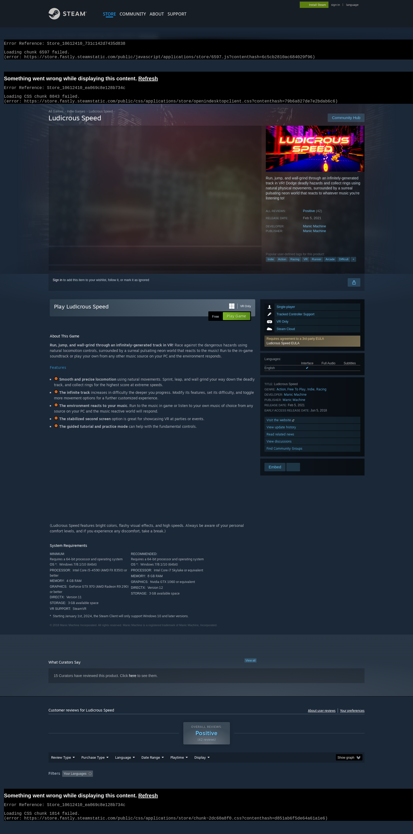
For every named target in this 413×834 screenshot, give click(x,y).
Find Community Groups (284, 455)
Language (123, 767)
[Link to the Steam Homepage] (71, 18)
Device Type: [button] (318, 784)
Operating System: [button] (251, 784)
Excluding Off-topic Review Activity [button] (128, 784)
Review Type (61, 767)
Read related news (280, 441)
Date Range (150, 767)
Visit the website (281, 426)
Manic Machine (314, 232)
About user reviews (322, 717)
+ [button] (353, 265)
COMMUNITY (133, 14)
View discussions (279, 448)
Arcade (330, 265)
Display (200, 767)
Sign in (57, 286)
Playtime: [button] (169, 784)
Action (282, 265)
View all (250, 666)
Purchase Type (93, 767)
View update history (281, 433)
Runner (316, 265)
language (352, 5)
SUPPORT (177, 14)
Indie (271, 265)
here (132, 682)
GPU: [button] (295, 784)
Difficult (343, 265)
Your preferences (352, 717)
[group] (206, 784)
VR (306, 265)
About (157, 14)
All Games (55, 118)
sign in (335, 5)
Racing (294, 265)
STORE (109, 14)
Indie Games (76, 118)
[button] (312, 347)
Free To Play (296, 396)
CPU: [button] (278, 784)
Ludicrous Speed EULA (283, 349)
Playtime (177, 767)
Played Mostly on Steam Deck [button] (207, 784)
